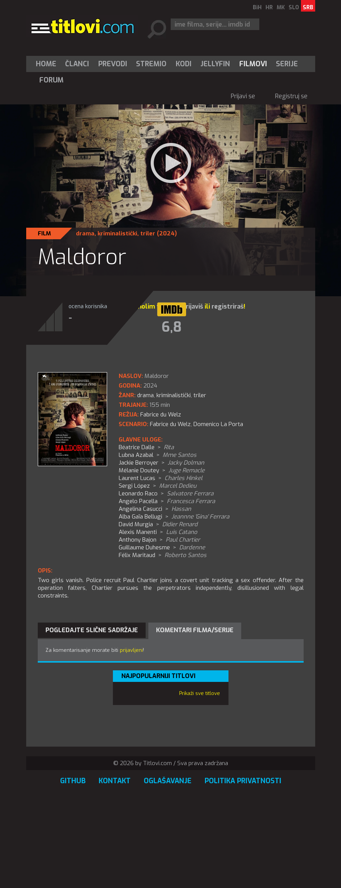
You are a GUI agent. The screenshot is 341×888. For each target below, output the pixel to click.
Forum (51, 80)
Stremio (151, 64)
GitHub (73, 781)
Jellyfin (215, 64)
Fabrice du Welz (170, 424)
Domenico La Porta (218, 424)
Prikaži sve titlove (199, 693)
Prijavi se (243, 96)
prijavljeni (131, 650)
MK (281, 7)
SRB (308, 7)
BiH (257, 7)
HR (269, 7)
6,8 (171, 327)
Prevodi (112, 64)
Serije (287, 64)
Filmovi (253, 64)
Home (46, 64)
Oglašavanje (167, 781)
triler (147, 233)
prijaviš (192, 306)
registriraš (228, 306)
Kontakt (115, 781)
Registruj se (291, 96)
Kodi (183, 64)
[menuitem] (48, 64)
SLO (294, 7)
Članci (77, 64)
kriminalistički (117, 233)
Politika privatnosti (243, 781)
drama (85, 233)
